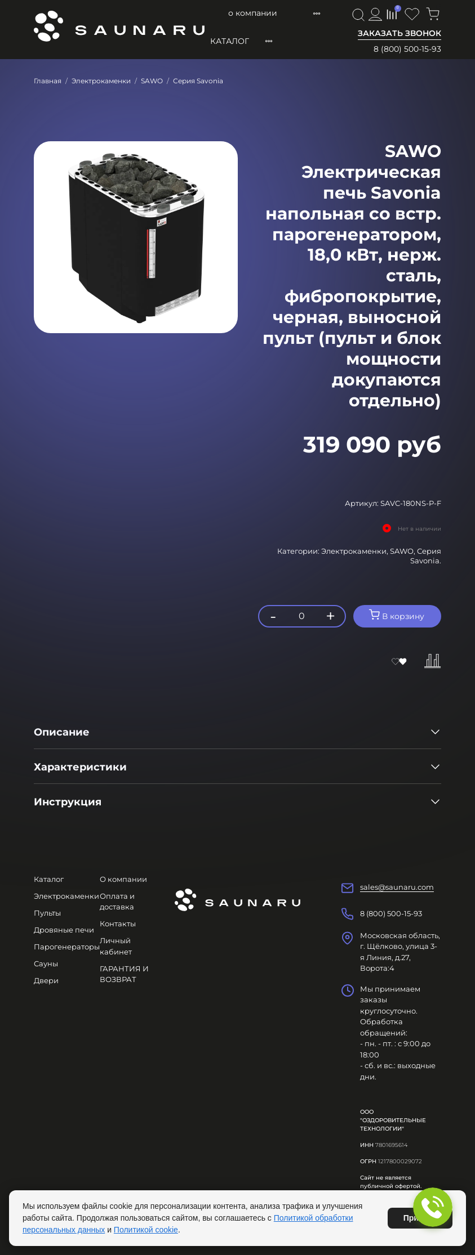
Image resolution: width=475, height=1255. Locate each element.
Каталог (229, 41)
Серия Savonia (198, 81)
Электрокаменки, (355, 550)
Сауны (46, 963)
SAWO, (403, 550)
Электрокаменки (101, 81)
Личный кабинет (116, 946)
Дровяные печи (64, 929)
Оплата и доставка (301, 13)
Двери (46, 980)
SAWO (152, 81)
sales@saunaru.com (397, 886)
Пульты (47, 912)
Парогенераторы (67, 946)
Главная (47, 81)
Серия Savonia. (425, 555)
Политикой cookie (146, 1229)
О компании (229, 13)
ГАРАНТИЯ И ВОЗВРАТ (124, 974)
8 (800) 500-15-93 (407, 49)
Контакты (118, 923)
